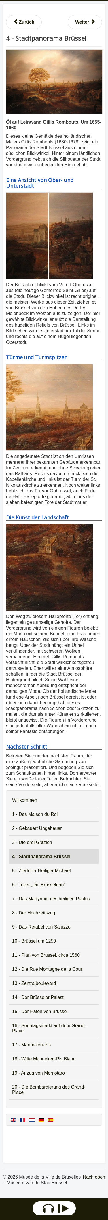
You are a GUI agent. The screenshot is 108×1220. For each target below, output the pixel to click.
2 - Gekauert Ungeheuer (37, 828)
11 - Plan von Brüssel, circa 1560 (46, 955)
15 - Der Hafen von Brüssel (40, 1011)
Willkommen (24, 800)
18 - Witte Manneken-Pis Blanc (43, 1058)
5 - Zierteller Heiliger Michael (41, 870)
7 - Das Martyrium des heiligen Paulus (51, 898)
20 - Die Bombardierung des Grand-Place (48, 1090)
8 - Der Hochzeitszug (33, 912)
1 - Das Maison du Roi (35, 814)
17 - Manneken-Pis (31, 1044)
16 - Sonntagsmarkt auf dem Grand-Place (49, 1028)
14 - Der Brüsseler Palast (38, 997)
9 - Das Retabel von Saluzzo (41, 926)
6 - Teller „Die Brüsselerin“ (38, 884)
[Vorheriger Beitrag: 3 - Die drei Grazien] (24, 22)
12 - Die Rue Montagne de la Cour (47, 969)
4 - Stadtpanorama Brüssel (41, 856)
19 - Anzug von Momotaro (38, 1073)
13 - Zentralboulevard (34, 983)
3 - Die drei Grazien (32, 842)
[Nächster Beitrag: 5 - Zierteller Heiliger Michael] (85, 22)
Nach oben (94, 1177)
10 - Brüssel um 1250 (34, 941)
